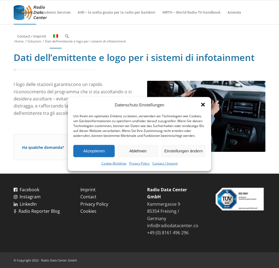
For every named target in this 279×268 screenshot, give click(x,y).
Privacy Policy (139, 163)
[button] (203, 104)
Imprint (88, 190)
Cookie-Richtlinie (113, 163)
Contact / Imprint (165, 163)
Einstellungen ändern (183, 151)
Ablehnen (138, 151)
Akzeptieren (94, 151)
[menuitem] (25, 12)
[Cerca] (67, 36)
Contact (88, 197)
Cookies (88, 211)
